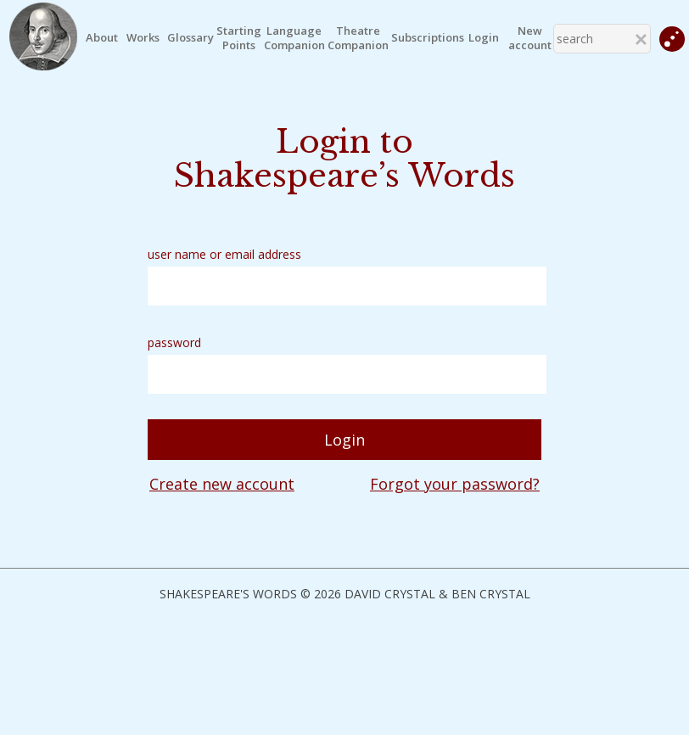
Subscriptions (427, 38)
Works (143, 38)
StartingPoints (238, 38)
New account (530, 38)
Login (483, 38)
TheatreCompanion (358, 38)
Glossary (190, 38)
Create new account (221, 483)
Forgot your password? (455, 483)
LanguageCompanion (294, 38)
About (102, 38)
